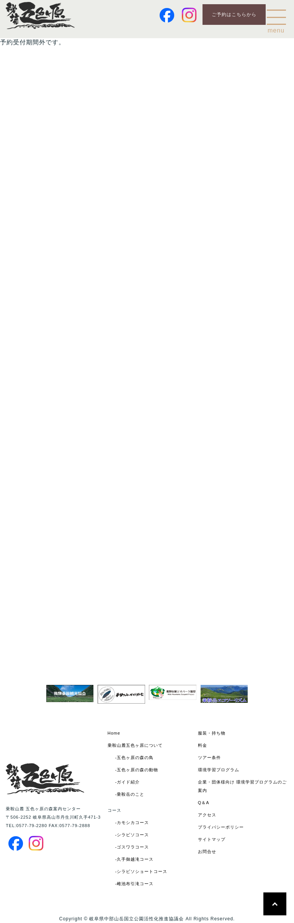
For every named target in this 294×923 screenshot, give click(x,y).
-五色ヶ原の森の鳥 (134, 757)
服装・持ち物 (211, 733)
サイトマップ (211, 839)
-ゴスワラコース (132, 847)
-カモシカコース (132, 822)
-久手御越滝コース (134, 859)
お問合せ (207, 851)
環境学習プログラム (218, 769)
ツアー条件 (209, 757)
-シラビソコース (132, 834)
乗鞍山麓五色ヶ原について (135, 745)
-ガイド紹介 (127, 782)
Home (114, 733)
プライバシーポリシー (221, 827)
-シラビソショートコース (141, 871)
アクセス (207, 815)
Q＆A (203, 802)
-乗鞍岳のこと (130, 794)
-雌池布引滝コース (134, 883)
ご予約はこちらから (234, 14)
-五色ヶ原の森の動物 (136, 769)
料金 (202, 745)
